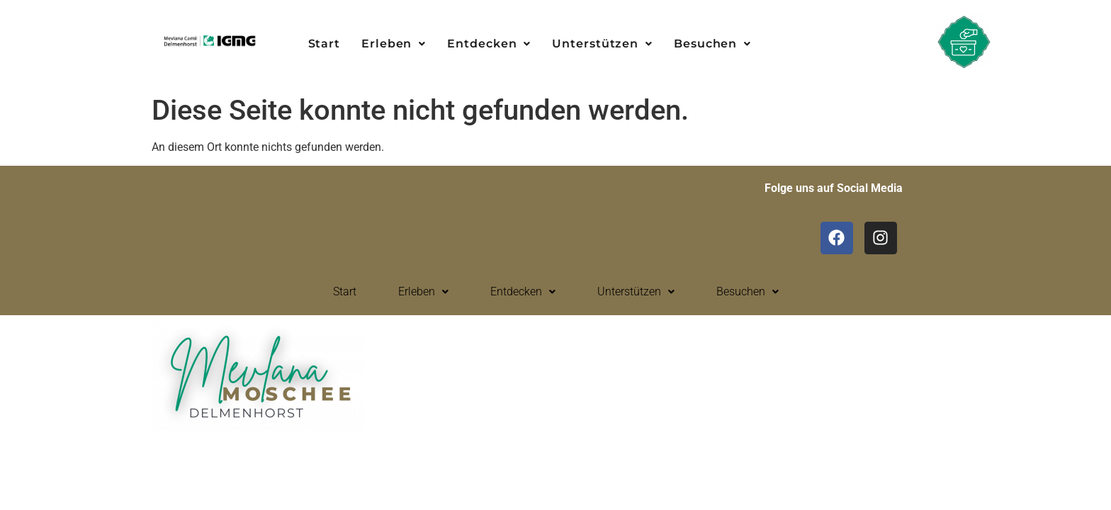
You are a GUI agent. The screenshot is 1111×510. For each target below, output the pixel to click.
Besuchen (712, 43)
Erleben (393, 43)
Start (324, 43)
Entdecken (489, 43)
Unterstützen (602, 43)
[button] (393, 44)
